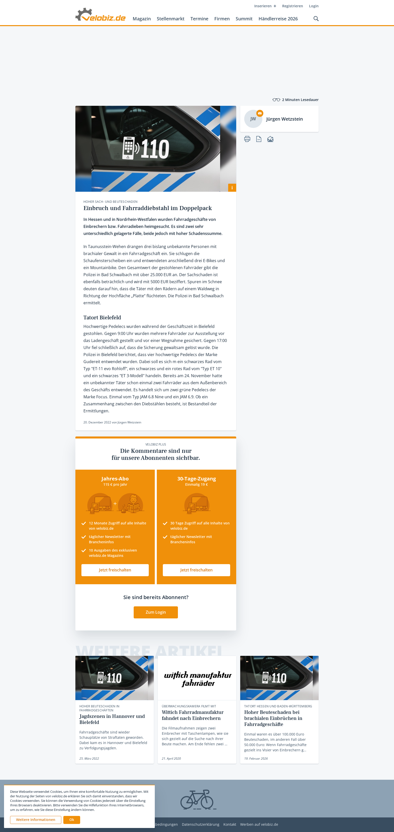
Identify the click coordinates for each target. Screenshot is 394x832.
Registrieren (292, 6)
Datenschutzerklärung (200, 824)
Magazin (142, 19)
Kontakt (229, 824)
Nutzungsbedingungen (158, 824)
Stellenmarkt (170, 19)
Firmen (222, 19)
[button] (71, 820)
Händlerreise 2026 (278, 19)
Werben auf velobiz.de (259, 824)
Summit (244, 19)
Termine (199, 19)
